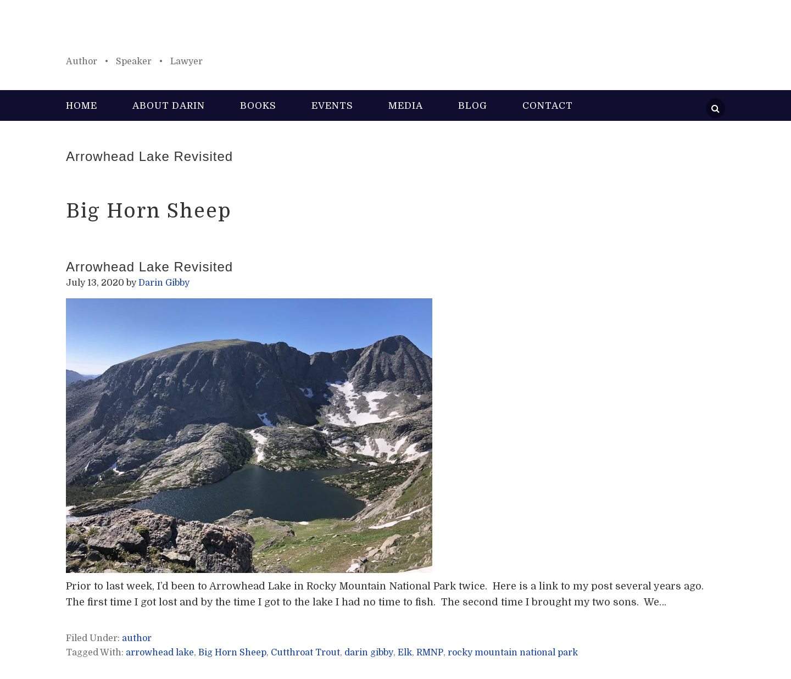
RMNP (429, 653)
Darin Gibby (395, 33)
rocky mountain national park (513, 653)
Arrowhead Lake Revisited (149, 156)
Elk (405, 653)
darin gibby (368, 653)
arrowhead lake (160, 653)
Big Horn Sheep (232, 653)
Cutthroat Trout (305, 653)
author (137, 638)
